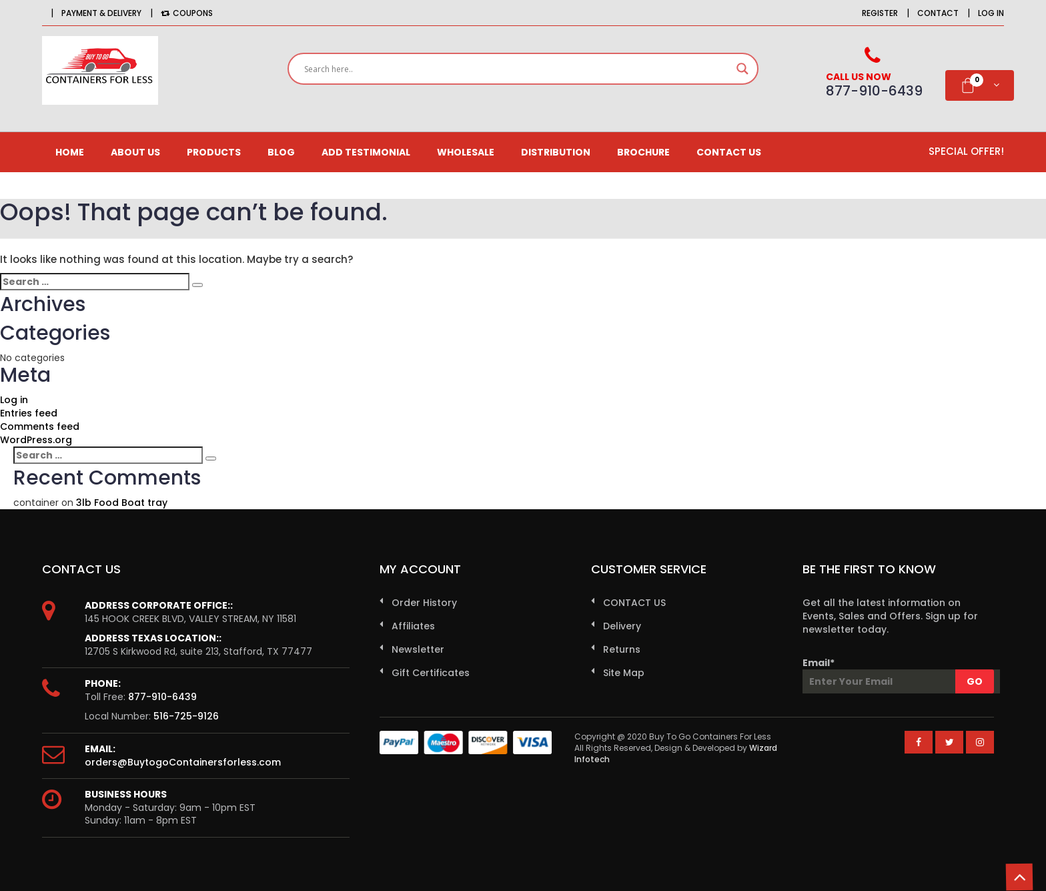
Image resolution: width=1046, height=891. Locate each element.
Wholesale (465, 152)
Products (214, 152)
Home (69, 152)
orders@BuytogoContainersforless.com (183, 762)
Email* (898, 674)
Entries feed (28, 413)
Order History (424, 602)
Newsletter (418, 649)
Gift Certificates (431, 672)
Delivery (622, 626)
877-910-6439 (162, 696)
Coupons (187, 13)
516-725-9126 (186, 716)
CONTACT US (728, 152)
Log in (991, 13)
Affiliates (413, 626)
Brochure (643, 152)
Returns (621, 649)
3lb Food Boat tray (121, 502)
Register (880, 13)
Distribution (555, 152)
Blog (281, 152)
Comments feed (39, 426)
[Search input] (517, 68)
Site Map (623, 672)
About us (135, 152)
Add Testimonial (366, 152)
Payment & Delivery (101, 13)
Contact (938, 13)
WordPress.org (36, 440)
